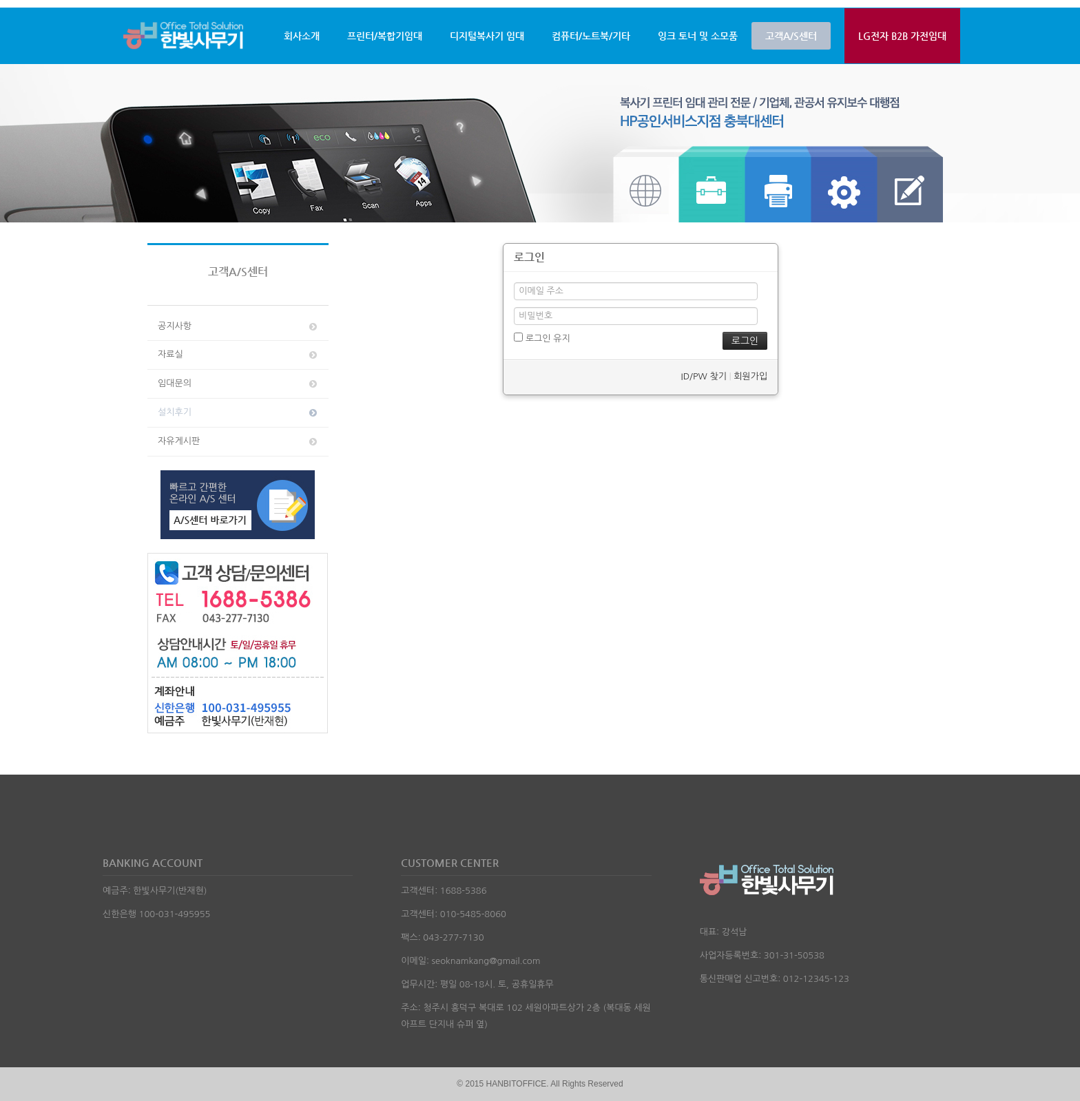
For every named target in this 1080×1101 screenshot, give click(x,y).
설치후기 (238, 412)
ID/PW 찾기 (703, 376)
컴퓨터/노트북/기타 (591, 35)
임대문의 (238, 383)
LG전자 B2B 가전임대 (902, 35)
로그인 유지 (542, 338)
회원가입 (750, 376)
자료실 (238, 354)
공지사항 (238, 326)
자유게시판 (238, 441)
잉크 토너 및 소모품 (698, 35)
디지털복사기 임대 (487, 35)
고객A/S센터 (791, 35)
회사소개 (302, 35)
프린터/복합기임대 (384, 35)
